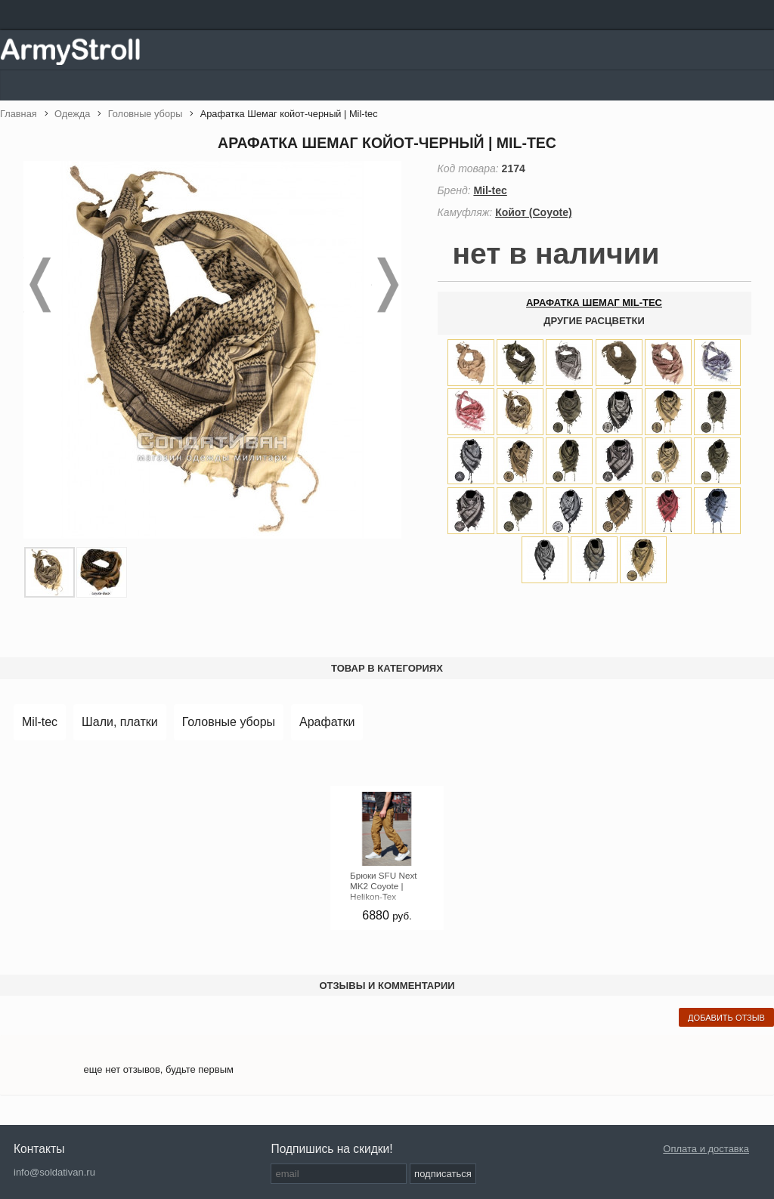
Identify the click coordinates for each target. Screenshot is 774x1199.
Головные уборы (228, 721)
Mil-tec (39, 721)
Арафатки (326, 721)
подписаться (443, 1173)
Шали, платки (120, 721)
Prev (38, 285)
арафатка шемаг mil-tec (594, 302)
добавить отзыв (726, 1017)
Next (386, 285)
